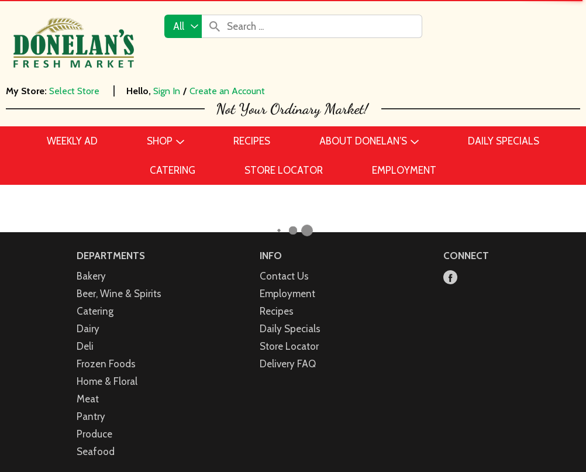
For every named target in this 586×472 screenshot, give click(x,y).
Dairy (88, 316)
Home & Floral (107, 369)
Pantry (91, 404)
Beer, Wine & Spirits (119, 281)
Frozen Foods (106, 351)
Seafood (96, 439)
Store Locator (289, 334)
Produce (94, 422)
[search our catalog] (214, 26)
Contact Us (284, 264)
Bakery (91, 264)
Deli (85, 334)
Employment (287, 281)
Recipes (277, 299)
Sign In (166, 91)
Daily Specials (290, 316)
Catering (95, 299)
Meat (88, 386)
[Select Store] (75, 91)
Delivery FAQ (288, 351)
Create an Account (227, 91)
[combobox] (183, 26)
